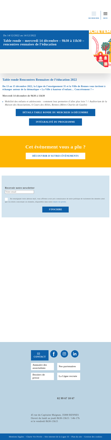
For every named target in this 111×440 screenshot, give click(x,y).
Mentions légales (16, 437)
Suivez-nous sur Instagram (64, 354)
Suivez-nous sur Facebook (54, 354)
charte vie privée (59, 202)
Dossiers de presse (39, 376)
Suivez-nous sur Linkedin (75, 354)
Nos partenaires (67, 366)
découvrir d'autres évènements (55, 156)
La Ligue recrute (68, 376)
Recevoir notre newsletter (20, 188)
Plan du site (76, 437)
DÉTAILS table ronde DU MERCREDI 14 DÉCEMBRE (55, 112)
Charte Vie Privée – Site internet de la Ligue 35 (47, 437)
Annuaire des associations (40, 366)
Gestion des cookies (93, 437)
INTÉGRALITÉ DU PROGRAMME (55, 122)
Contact (40, 357)
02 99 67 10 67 (66, 398)
